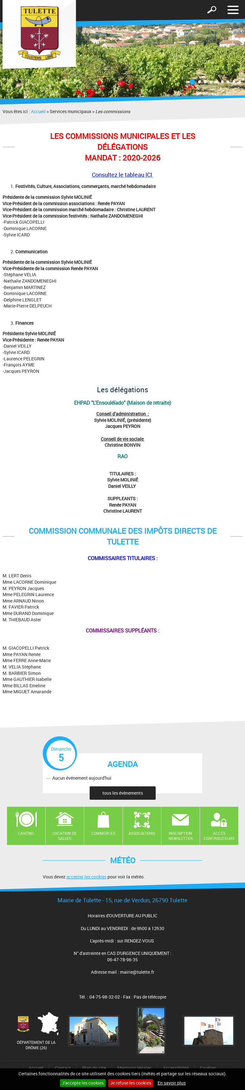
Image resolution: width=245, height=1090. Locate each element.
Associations (142, 833)
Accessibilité (176, 1068)
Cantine (26, 833)
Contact (63, 1068)
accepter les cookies (86, 877)
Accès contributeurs (219, 836)
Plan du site (94, 1068)
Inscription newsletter (180, 836)
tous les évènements (122, 793)
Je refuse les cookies (130, 1083)
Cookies (208, 1068)
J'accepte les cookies (83, 1083)
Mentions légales (134, 1068)
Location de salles (65, 836)
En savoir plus (172, 1083)
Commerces (103, 833)
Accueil (38, 111)
